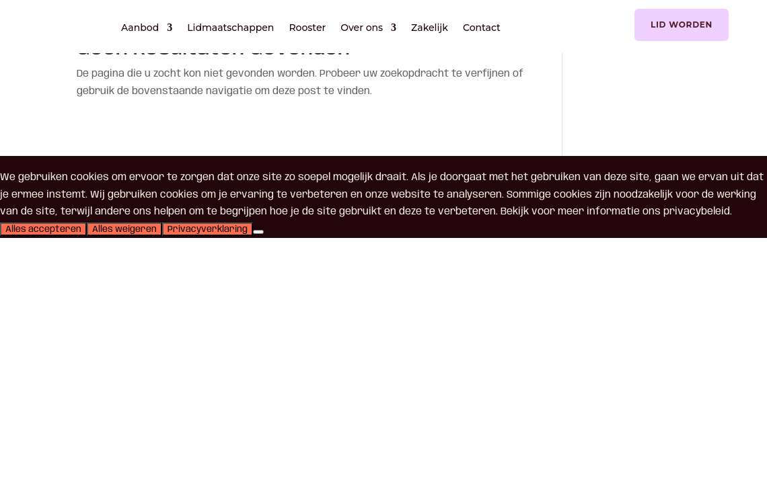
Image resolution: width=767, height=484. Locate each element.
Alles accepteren (43, 229)
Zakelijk (429, 28)
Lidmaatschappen (230, 28)
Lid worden (682, 24)
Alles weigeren (124, 229)
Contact (482, 28)
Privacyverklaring (208, 229)
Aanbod (140, 28)
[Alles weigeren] (258, 232)
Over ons (361, 28)
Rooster (307, 28)
